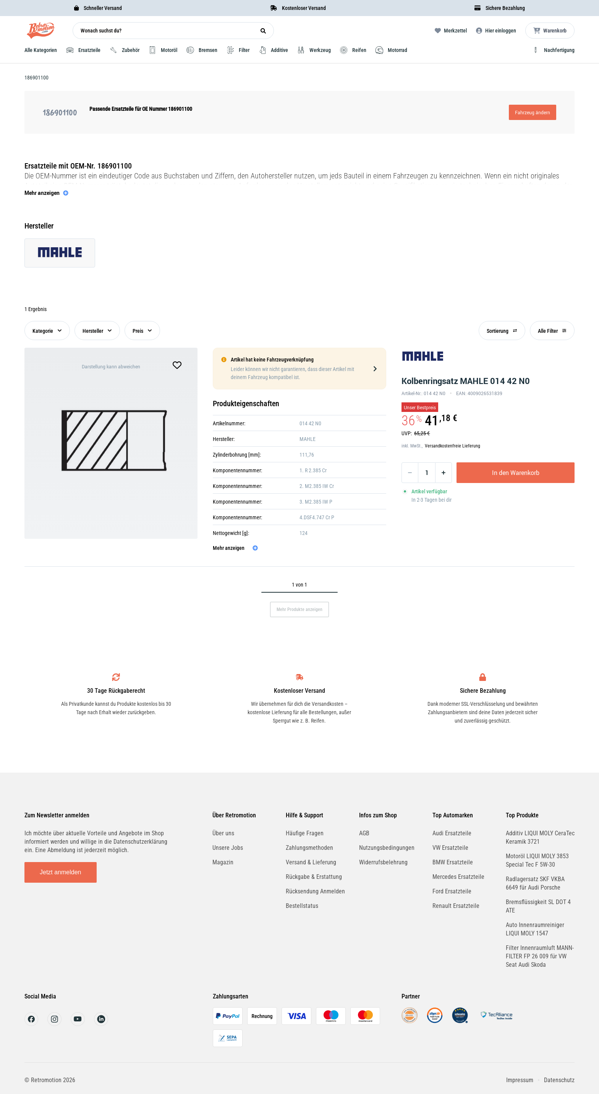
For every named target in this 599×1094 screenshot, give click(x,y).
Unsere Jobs (227, 847)
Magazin (222, 862)
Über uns (223, 833)
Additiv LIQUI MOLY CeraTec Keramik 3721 (540, 837)
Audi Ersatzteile (451, 833)
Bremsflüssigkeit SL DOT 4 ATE (538, 906)
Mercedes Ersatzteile (458, 876)
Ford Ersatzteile (451, 891)
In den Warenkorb (515, 472)
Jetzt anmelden (60, 872)
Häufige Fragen (305, 833)
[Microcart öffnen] (550, 31)
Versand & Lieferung (311, 862)
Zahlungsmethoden (309, 847)
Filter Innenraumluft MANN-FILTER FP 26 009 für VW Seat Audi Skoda (540, 956)
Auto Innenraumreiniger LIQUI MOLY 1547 (535, 929)
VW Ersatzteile (450, 847)
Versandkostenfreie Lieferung (452, 446)
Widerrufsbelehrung (383, 862)
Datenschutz (559, 1080)
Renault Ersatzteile (455, 905)
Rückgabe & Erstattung (314, 876)
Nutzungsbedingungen (386, 847)
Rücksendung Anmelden (315, 891)
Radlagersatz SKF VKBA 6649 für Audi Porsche (535, 883)
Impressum (519, 1080)
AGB (364, 833)
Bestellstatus (302, 905)
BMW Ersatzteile (452, 862)
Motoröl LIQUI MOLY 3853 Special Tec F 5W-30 (537, 860)
